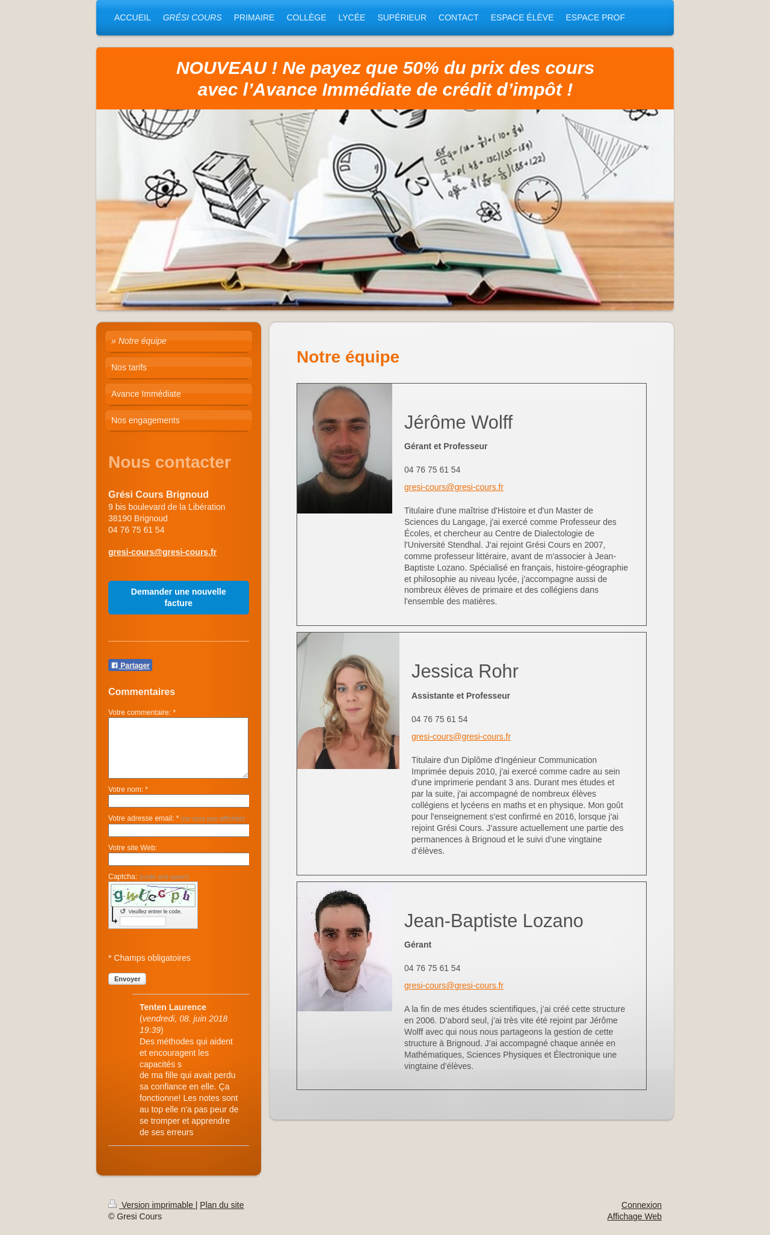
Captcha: (148, 876)
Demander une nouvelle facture (178, 597)
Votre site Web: (132, 848)
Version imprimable (152, 1205)
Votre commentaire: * (142, 712)
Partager (130, 665)
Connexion (641, 1205)
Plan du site (222, 1205)
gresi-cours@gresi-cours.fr (454, 487)
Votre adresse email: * (176, 818)
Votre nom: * (128, 789)
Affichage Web (634, 1216)
